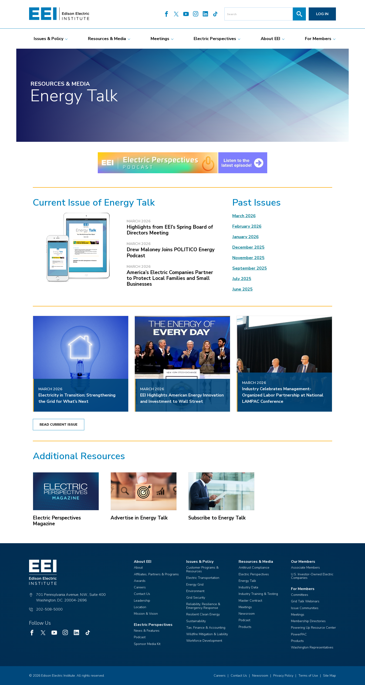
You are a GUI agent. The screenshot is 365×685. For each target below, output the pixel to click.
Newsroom (247, 613)
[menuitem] (48, 39)
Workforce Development (204, 640)
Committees (299, 595)
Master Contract (250, 600)
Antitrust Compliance (254, 567)
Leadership (142, 600)
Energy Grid (194, 584)
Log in (322, 14)
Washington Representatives (312, 647)
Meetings (245, 607)
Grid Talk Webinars (305, 601)
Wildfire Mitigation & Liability (207, 634)
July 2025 (241, 278)
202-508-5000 (49, 609)
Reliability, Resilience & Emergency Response (203, 606)
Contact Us (142, 594)
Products (245, 627)
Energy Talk (247, 581)
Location (140, 607)
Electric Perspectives (254, 574)
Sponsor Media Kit (147, 644)
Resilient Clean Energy (203, 614)
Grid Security (195, 597)
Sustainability (196, 621)
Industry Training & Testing (258, 594)
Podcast (139, 637)
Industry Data (248, 587)
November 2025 (248, 258)
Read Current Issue (59, 424)
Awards (139, 581)
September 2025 (249, 268)
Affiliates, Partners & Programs (156, 574)
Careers (140, 587)
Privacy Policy (283, 675)
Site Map (329, 675)
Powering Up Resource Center (313, 627)
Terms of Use (308, 675)
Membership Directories (308, 621)
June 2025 (242, 289)
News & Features (146, 630)
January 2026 (245, 237)
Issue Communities (304, 608)
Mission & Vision (146, 613)
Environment (195, 591)
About (138, 567)
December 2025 (248, 247)
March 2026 (244, 216)
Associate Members (305, 567)
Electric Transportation (202, 578)
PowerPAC (299, 634)
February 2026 (246, 226)
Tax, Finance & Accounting (205, 627)
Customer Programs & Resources (202, 569)
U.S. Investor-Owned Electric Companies (312, 576)
